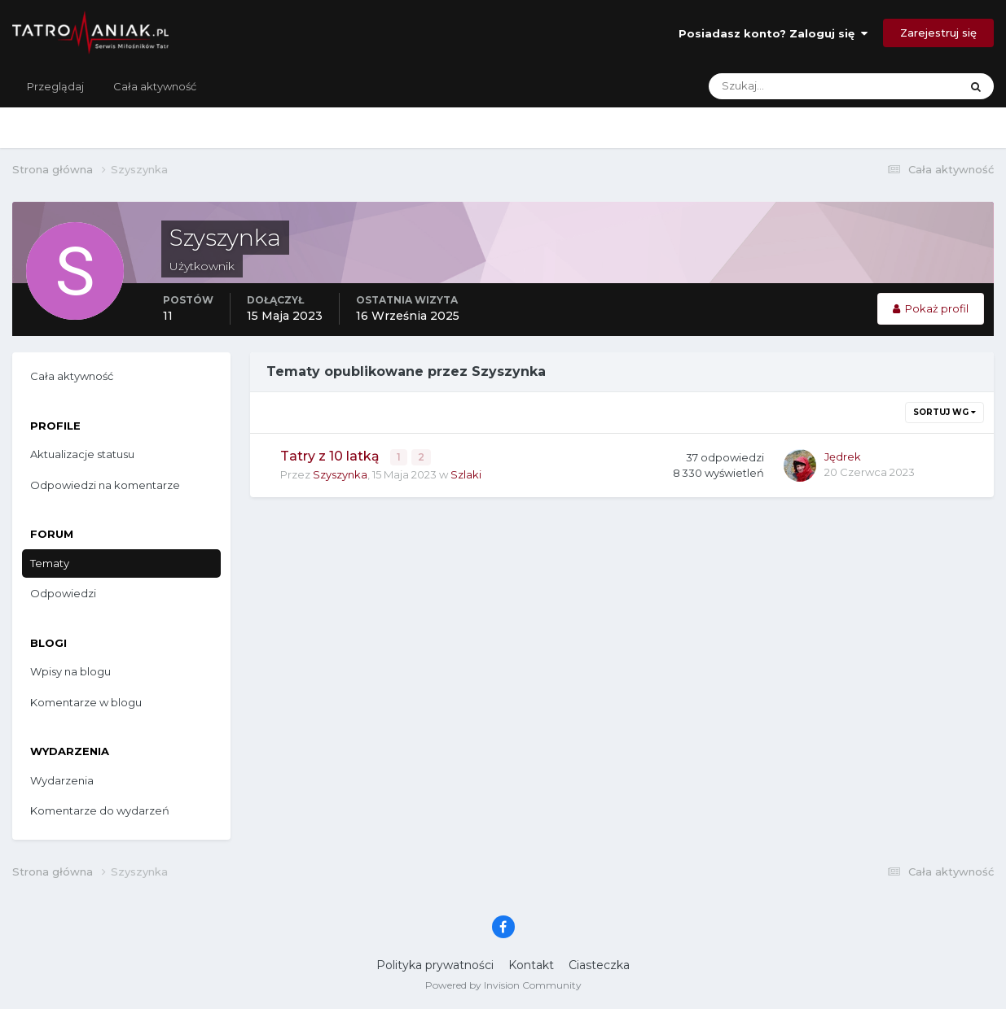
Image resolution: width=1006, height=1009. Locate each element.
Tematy (49, 563)
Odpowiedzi (63, 593)
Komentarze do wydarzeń (99, 810)
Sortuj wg (944, 412)
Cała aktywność (154, 86)
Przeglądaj (55, 86)
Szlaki (465, 472)
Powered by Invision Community (503, 985)
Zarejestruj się (938, 32)
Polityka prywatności (435, 965)
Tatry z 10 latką (331, 456)
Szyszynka (340, 472)
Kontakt (531, 965)
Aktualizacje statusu (82, 454)
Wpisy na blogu (70, 671)
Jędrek (842, 456)
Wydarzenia (62, 780)
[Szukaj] (770, 86)
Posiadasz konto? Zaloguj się (773, 33)
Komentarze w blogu (86, 702)
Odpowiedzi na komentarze (105, 484)
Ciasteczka (599, 965)
